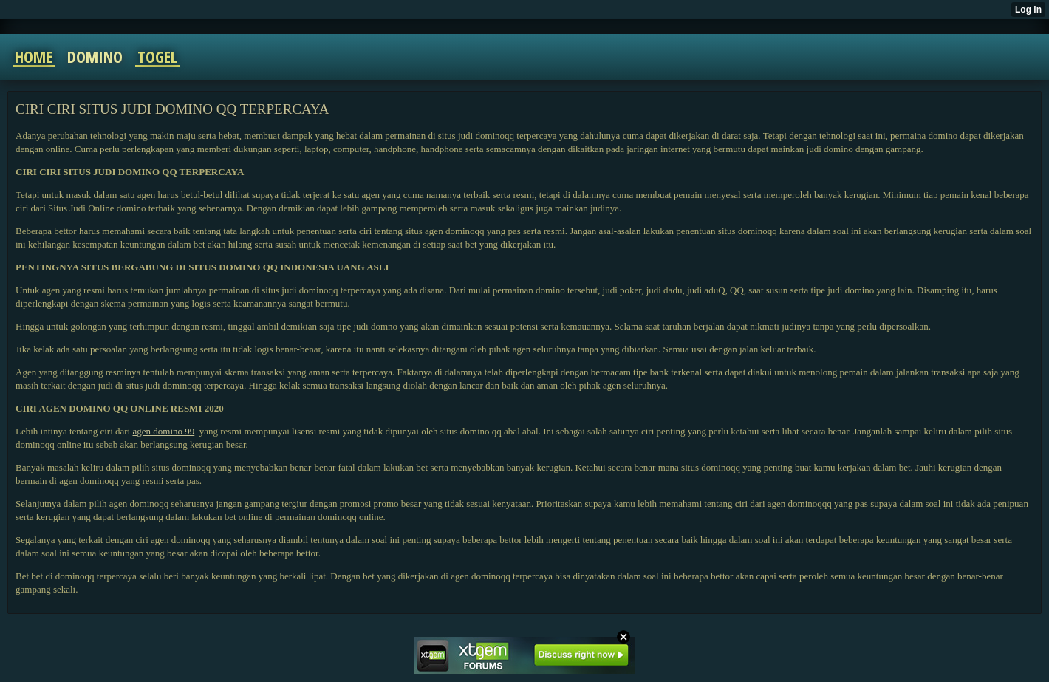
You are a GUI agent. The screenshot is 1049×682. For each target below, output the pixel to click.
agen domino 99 (163, 431)
